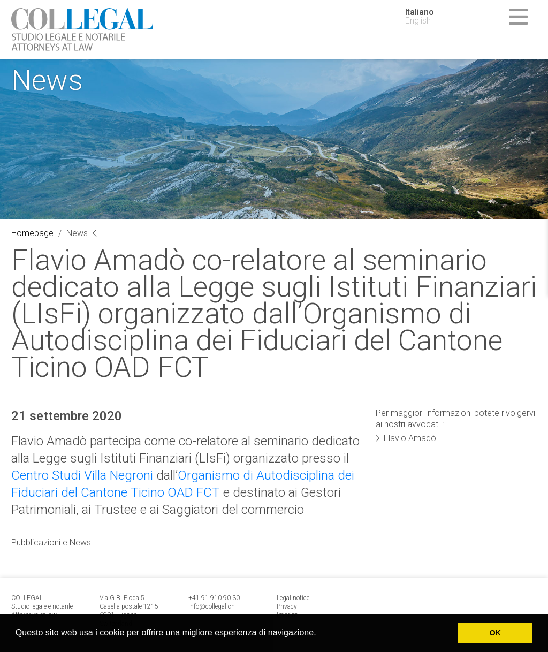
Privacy (287, 606)
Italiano (419, 12)
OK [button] (495, 632)
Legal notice (293, 598)
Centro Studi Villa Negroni (82, 475)
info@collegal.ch (211, 606)
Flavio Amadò (410, 438)
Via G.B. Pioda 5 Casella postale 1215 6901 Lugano (129, 606)
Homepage (32, 233)
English (418, 21)
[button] (320, 633)
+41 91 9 (201, 598)
